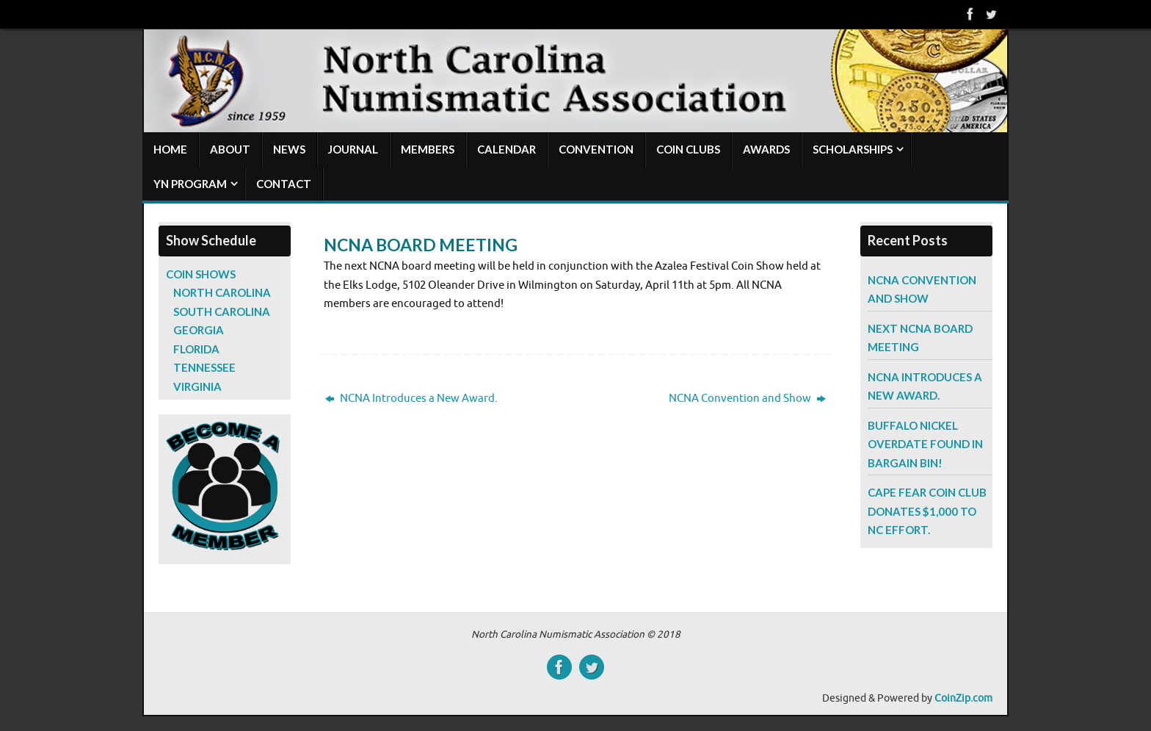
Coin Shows (201, 274)
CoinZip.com (963, 698)
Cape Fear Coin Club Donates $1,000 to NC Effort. (927, 511)
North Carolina (222, 292)
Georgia (198, 329)
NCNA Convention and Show (747, 399)
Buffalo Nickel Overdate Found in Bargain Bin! (925, 444)
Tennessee (204, 367)
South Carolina (221, 311)
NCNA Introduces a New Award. (411, 399)
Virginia (197, 386)
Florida (196, 349)
